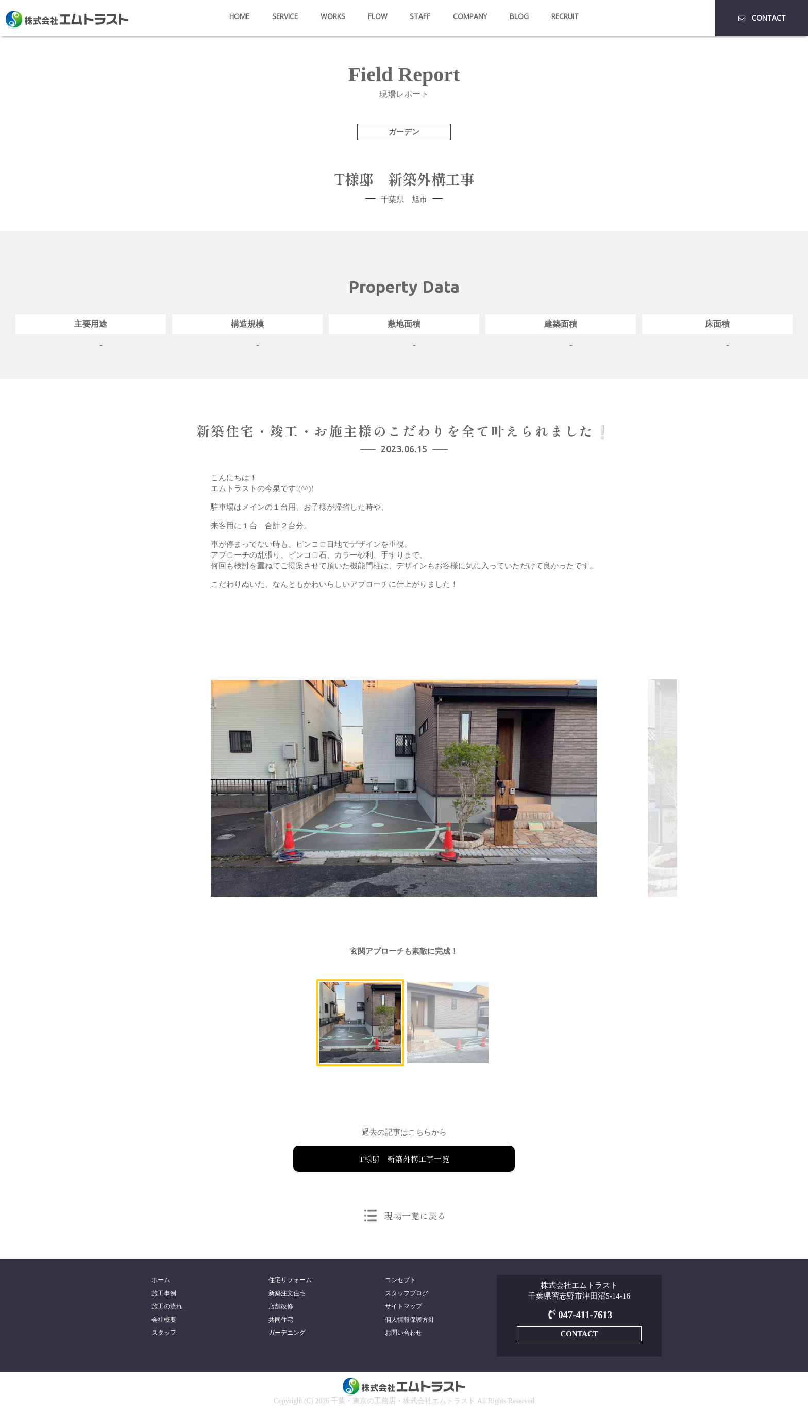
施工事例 (164, 1294)
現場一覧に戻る (414, 1215)
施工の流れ (167, 1307)
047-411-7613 (579, 1314)
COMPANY (470, 16)
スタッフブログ (406, 1294)
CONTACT (761, 18)
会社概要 (164, 1321)
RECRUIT (565, 16)
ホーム (161, 1280)
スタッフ (164, 1335)
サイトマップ (403, 1307)
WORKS (333, 16)
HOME (239, 16)
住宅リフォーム (290, 1280)
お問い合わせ (403, 1335)
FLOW (378, 16)
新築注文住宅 (287, 1294)
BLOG (519, 16)
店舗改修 (280, 1307)
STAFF (420, 16)
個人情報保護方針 (409, 1321)
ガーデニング (287, 1335)
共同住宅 (280, 1321)
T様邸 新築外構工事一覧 (404, 1158)
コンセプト (400, 1280)
